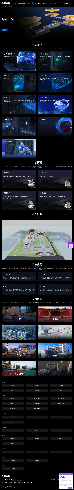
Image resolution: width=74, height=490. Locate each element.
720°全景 (13, 430)
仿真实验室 (12, 422)
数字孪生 (13, 452)
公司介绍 (13, 468)
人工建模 (61, 430)
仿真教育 (61, 417)
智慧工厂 (13, 390)
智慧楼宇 (61, 390)
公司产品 (6, 6)
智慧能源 (13, 385)
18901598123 (10, 480)
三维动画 (37, 452)
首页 (2, 6)
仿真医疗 (37, 417)
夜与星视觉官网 (55, 479)
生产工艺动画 (37, 403)
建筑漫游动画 (13, 408)
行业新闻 (13, 460)
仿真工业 (13, 417)
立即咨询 (4, 29)
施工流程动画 (61, 398)
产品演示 (13, 438)
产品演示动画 (37, 398)
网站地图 (15, 487)
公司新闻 (37, 460)
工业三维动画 (13, 398)
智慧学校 (37, 385)
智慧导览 (61, 438)
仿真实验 (61, 452)
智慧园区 (61, 385)
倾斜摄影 (37, 430)
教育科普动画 (37, 408)
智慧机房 (37, 390)
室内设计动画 (61, 403)
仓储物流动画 (13, 403)
